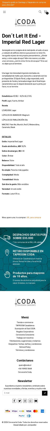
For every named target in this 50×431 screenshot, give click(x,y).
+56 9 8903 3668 (25, 369)
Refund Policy (25, 347)
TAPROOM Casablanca (25, 326)
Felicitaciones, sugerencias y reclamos (25, 341)
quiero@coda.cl (25, 365)
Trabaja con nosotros (25, 338)
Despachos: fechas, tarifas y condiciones (25, 344)
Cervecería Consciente (25, 335)
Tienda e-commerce (25, 322)
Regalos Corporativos (25, 332)
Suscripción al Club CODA (25, 329)
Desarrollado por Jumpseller (24, 425)
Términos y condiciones (25, 350)
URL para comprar (33, 217)
